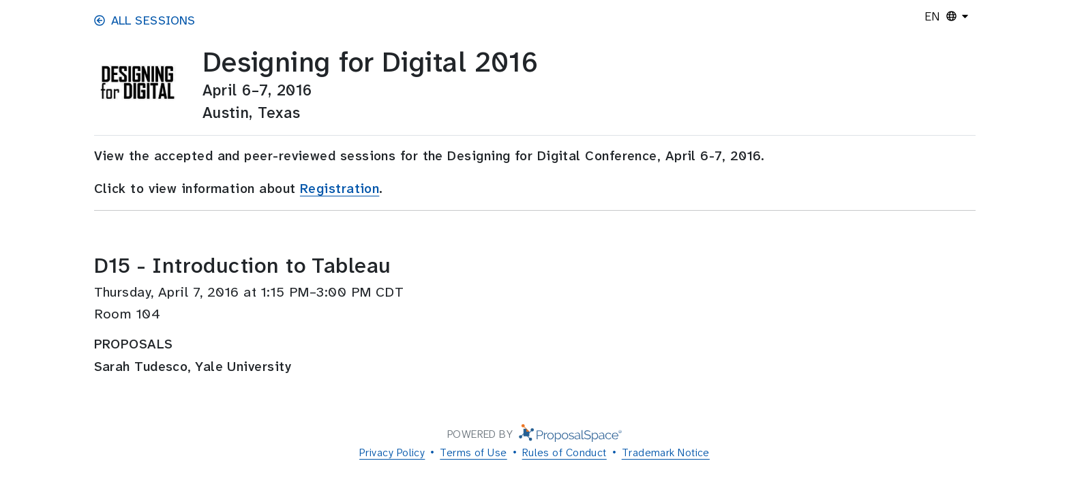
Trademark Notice (666, 452)
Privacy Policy (392, 452)
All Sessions (145, 20)
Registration (339, 188)
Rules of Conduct (564, 452)
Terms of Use (473, 452)
